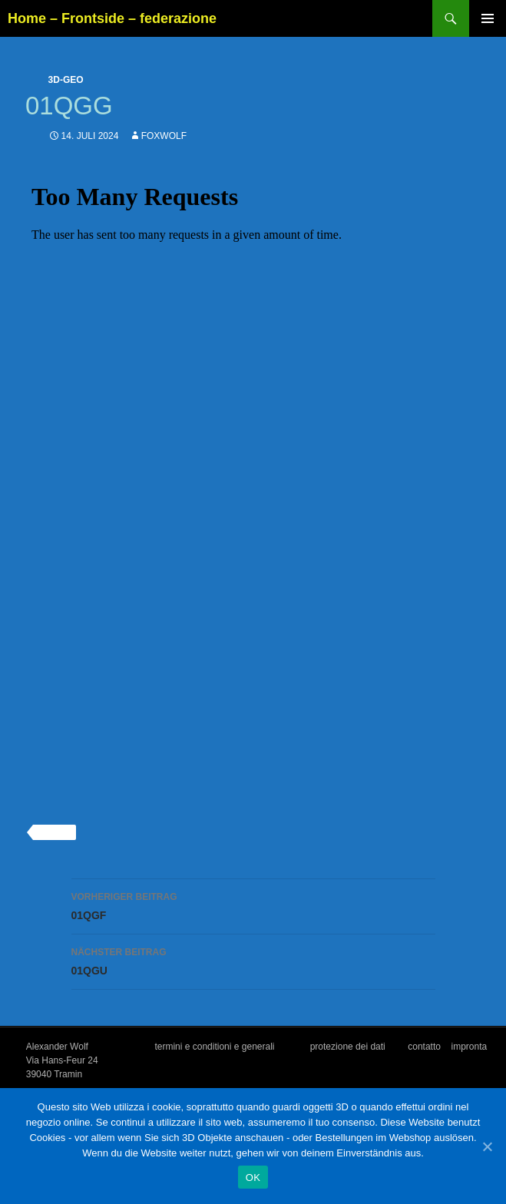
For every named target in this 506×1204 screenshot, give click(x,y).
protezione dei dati (347, 1046)
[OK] (486, 1146)
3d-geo (66, 79)
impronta (469, 1046)
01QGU (253, 960)
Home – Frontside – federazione (112, 18)
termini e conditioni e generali (214, 1046)
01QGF (253, 904)
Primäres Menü (487, 18)
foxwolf (164, 136)
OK (253, 1177)
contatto (424, 1046)
